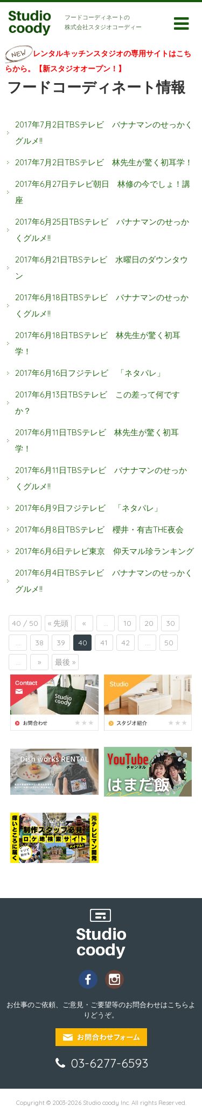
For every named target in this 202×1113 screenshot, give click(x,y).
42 (125, 642)
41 (104, 642)
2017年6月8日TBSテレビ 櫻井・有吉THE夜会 (103, 529)
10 (127, 623)
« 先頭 (58, 623)
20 (149, 623)
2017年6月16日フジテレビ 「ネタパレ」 (94, 373)
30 (170, 623)
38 (39, 642)
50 (168, 642)
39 (61, 642)
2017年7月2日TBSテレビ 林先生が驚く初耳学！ (104, 162)
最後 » (65, 662)
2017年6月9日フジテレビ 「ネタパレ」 (92, 508)
